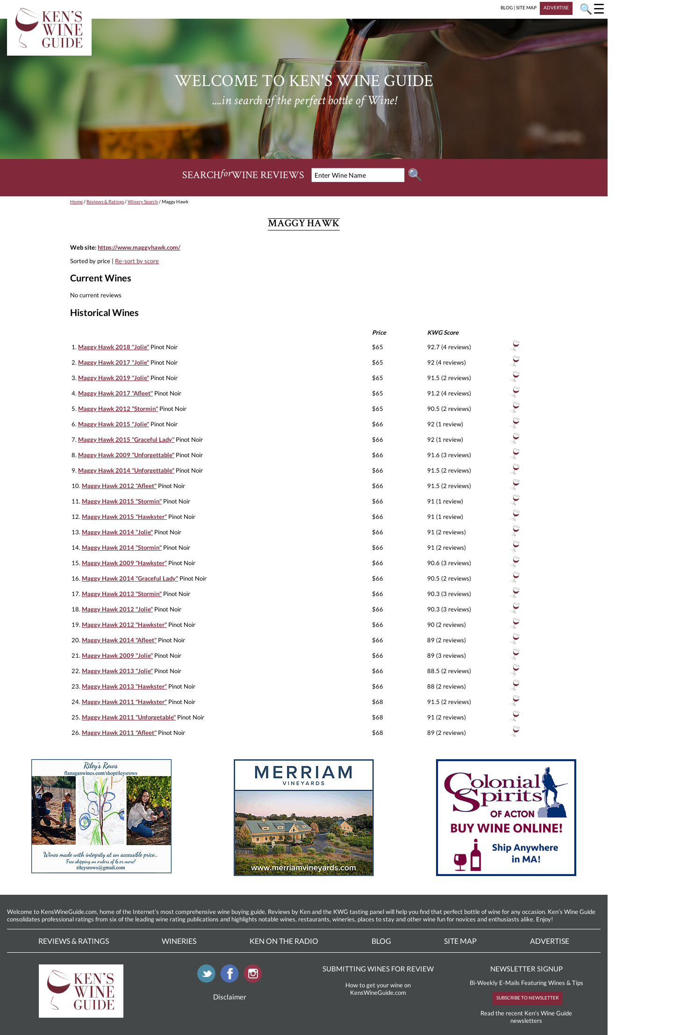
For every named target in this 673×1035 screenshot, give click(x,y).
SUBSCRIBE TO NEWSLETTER (527, 997)
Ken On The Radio (284, 940)
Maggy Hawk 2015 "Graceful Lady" (126, 439)
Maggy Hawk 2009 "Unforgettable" (126, 455)
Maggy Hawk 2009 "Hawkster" (124, 563)
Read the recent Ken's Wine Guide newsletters (526, 1016)
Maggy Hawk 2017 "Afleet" (115, 393)
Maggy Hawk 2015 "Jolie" (113, 424)
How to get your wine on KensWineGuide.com (378, 988)
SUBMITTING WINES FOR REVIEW (378, 968)
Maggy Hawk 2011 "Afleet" (119, 732)
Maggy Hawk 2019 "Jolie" (113, 377)
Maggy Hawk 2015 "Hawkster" (124, 516)
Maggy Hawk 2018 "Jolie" (113, 347)
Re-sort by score (137, 261)
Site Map (460, 940)
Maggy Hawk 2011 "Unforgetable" (129, 717)
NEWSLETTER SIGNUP (526, 968)
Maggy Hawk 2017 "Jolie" (113, 362)
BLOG (507, 7)
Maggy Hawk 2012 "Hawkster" (124, 624)
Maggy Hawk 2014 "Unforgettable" (126, 470)
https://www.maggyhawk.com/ (139, 247)
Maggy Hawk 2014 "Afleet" (119, 640)
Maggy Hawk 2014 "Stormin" (122, 547)
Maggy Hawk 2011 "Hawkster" (124, 701)
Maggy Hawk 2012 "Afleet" (119, 485)
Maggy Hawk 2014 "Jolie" (117, 532)
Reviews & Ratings (105, 201)
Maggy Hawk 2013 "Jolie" (117, 671)
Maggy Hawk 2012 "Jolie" (117, 609)
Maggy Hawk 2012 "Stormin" (118, 408)
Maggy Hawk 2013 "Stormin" (122, 593)
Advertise (549, 940)
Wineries (179, 940)
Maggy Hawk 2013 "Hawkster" (124, 686)
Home (76, 201)
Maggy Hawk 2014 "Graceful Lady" (130, 578)
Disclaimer (229, 996)
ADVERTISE (556, 7)
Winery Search (143, 201)
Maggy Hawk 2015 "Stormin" (122, 501)
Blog (381, 940)
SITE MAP (526, 7)
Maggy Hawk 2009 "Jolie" (117, 655)
